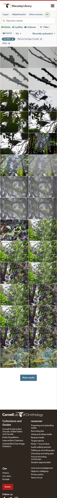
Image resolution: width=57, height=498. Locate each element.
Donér (8, 487)
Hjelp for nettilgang (39, 471)
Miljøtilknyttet (19, 14)
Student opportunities (41, 462)
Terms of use (36, 478)
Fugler (6, 14)
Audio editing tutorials (41, 447)
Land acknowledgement (42, 468)
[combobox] (31, 21)
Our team (6, 476)
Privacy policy (37, 474)
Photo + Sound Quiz (40, 444)
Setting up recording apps (43, 450)
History (5, 473)
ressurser (36, 421)
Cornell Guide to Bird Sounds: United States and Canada (12, 431)
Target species (37, 441)
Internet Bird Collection (12, 441)
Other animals (36, 14)
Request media (37, 437)
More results (28, 377)
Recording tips (37, 431)
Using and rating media (41, 434)
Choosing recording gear (42, 454)
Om (4, 468)
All (47, 14)
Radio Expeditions (10, 437)
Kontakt (5, 479)
